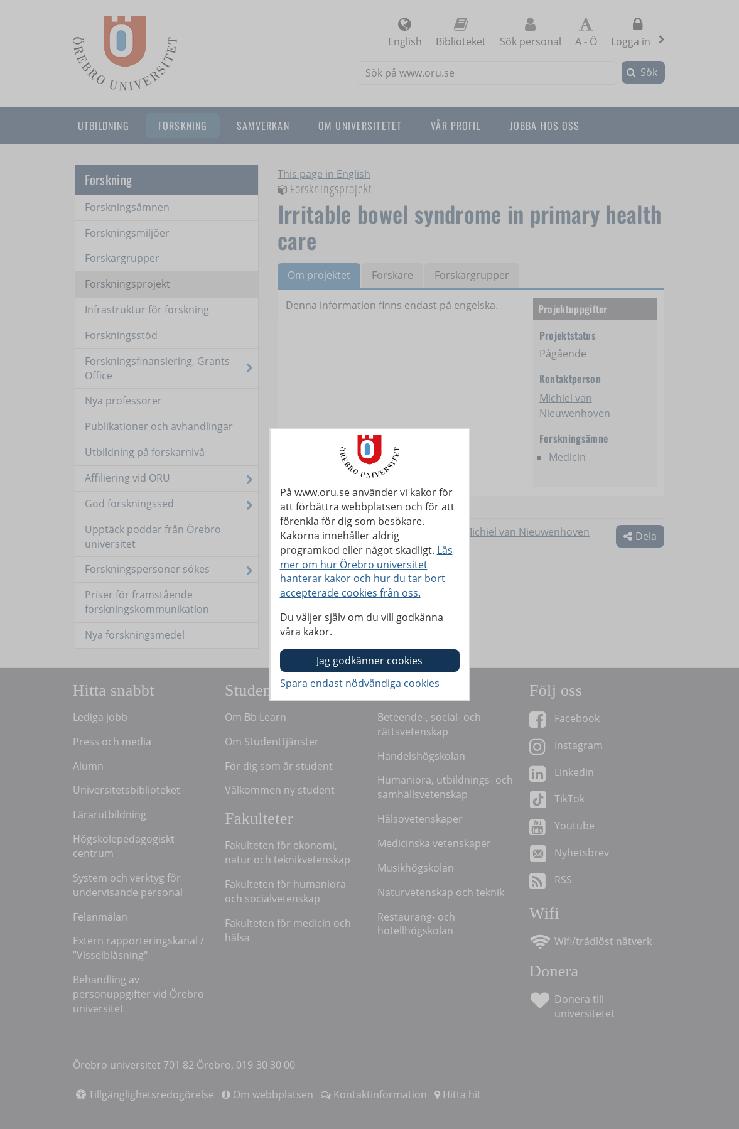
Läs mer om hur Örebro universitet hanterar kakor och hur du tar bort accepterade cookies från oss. (366, 571)
